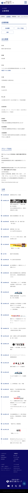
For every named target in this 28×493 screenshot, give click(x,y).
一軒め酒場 (16, 459)
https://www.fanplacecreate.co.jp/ (9, 182)
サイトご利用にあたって (6, 468)
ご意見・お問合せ (4, 466)
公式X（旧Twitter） (18, 470)
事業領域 (8, 16)
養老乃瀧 (15, 455)
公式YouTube (16, 466)
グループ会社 (20, 28)
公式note (16, 471)
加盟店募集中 (3, 457)
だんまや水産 (16, 457)
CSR (13, 16)
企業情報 (3, 16)
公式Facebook (17, 468)
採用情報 (3, 459)
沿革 (7, 32)
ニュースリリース (19, 16)
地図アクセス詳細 (6, 70)
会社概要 (7, 28)
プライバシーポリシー (5, 470)
